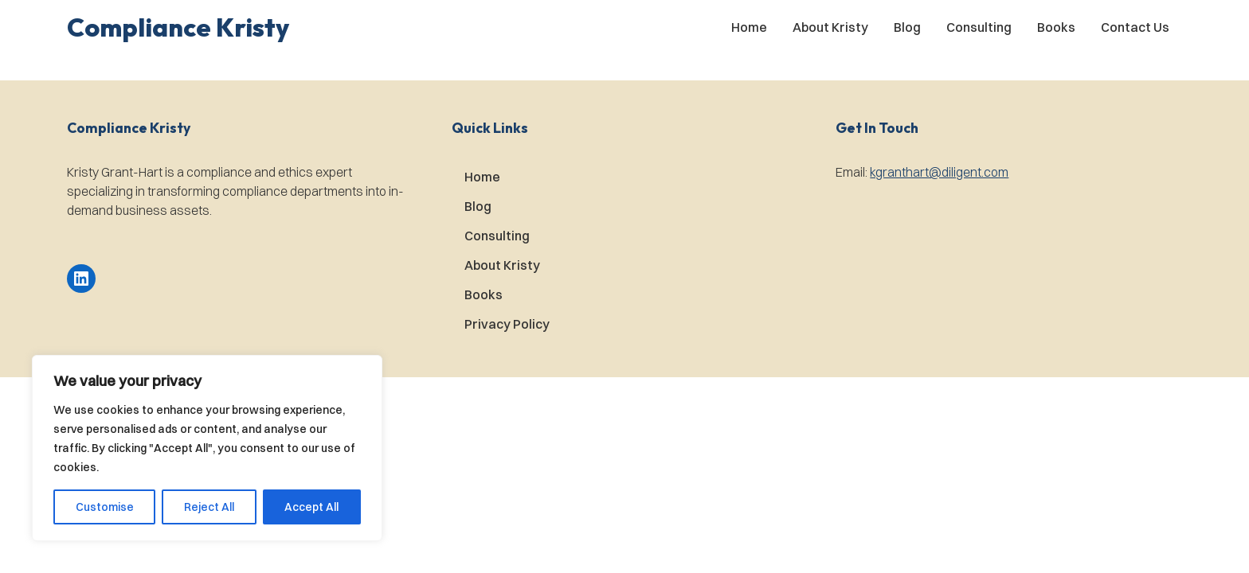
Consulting (979, 27)
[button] (178, 27)
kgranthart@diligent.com (939, 172)
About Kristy (830, 27)
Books (1056, 27)
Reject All (209, 507)
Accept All (311, 507)
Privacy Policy (507, 324)
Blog (907, 27)
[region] (207, 448)
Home (749, 27)
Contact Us (1135, 27)
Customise (105, 507)
